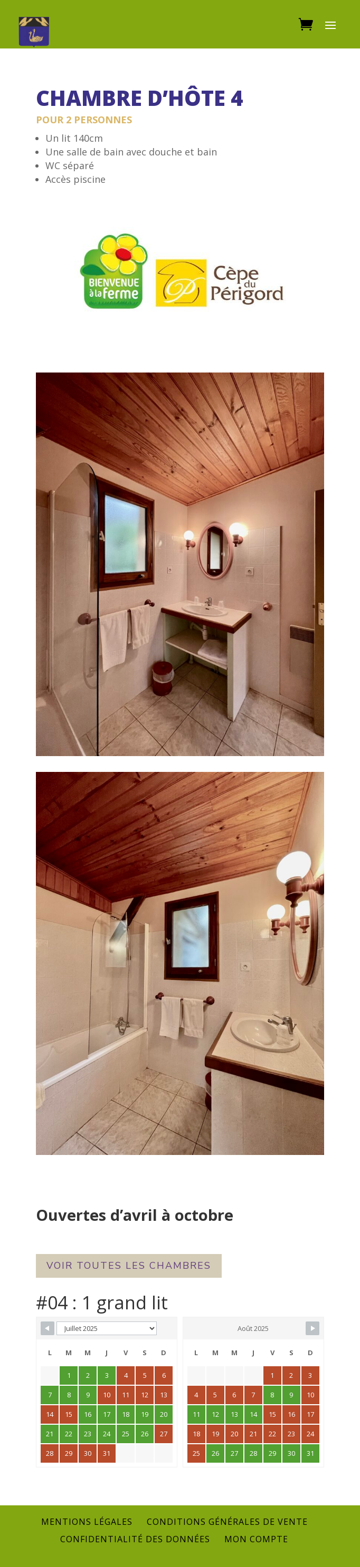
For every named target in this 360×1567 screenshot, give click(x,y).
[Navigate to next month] (312, 1328)
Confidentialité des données (135, 1539)
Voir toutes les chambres (128, 1265)
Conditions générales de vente (227, 1521)
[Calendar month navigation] (106, 1328)
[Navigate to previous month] (47, 1328)
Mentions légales (86, 1521)
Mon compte (256, 1539)
